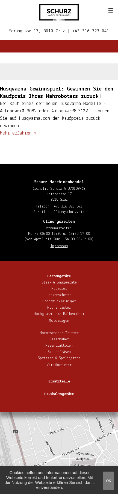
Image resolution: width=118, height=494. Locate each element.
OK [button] (108, 481)
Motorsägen (59, 321)
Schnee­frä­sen (59, 352)
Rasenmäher (59, 339)
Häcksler (59, 289)
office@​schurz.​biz (67, 212)
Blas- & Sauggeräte (59, 282)
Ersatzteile (59, 381)
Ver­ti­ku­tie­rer (59, 365)
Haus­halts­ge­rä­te (59, 394)
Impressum (59, 246)
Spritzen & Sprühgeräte (59, 358)
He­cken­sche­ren (59, 295)
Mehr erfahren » (18, 133)
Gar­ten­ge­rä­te (59, 276)
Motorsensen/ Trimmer (59, 333)
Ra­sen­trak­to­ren (59, 346)
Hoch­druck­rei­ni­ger (59, 301)
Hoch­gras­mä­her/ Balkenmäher (59, 314)
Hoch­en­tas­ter (59, 308)
